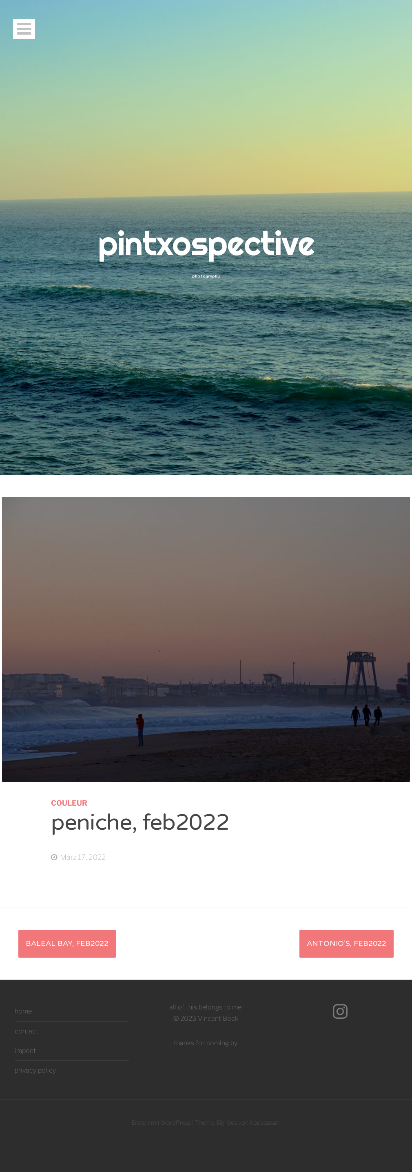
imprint (25, 1051)
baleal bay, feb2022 (67, 943)
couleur (69, 803)
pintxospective (206, 243)
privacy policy (35, 1070)
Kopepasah (264, 1122)
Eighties (226, 1122)
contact (26, 1031)
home (23, 1011)
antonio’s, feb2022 (346, 943)
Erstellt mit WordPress (161, 1122)
